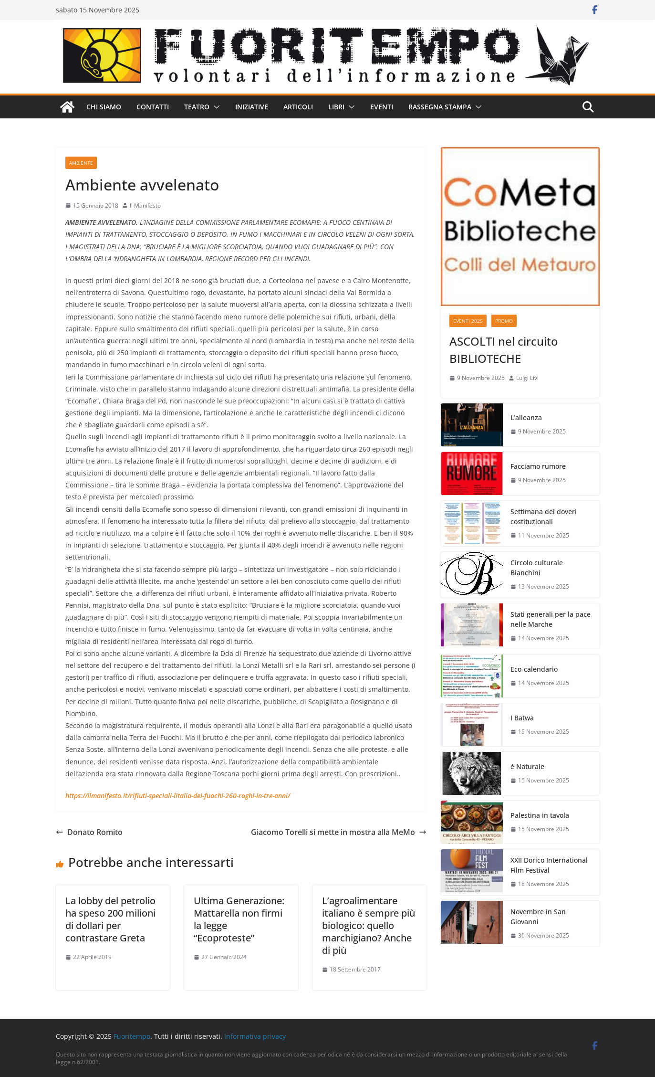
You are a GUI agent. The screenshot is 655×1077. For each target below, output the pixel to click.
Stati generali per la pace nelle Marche (550, 619)
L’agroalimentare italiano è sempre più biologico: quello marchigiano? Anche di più (368, 925)
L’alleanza (526, 417)
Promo (504, 320)
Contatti (152, 106)
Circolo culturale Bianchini (536, 567)
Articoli (298, 106)
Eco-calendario (534, 669)
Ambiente (81, 162)
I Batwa (522, 717)
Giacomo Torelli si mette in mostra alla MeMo (338, 832)
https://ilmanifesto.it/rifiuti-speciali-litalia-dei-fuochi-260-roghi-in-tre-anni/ (177, 795)
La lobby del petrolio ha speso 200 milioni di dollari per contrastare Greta (110, 919)
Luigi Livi (527, 378)
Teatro (196, 106)
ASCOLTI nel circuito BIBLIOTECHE (503, 349)
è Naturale (527, 766)
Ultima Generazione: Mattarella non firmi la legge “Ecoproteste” (239, 919)
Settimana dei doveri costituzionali (543, 516)
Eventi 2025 (468, 320)
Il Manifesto (145, 205)
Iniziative (251, 106)
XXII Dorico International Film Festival (549, 865)
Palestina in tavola (539, 815)
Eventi (381, 106)
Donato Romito (89, 832)
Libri (336, 106)
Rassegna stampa (439, 106)
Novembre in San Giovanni (538, 916)
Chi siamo (103, 106)
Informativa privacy (255, 1036)
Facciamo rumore (538, 466)
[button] (214, 107)
